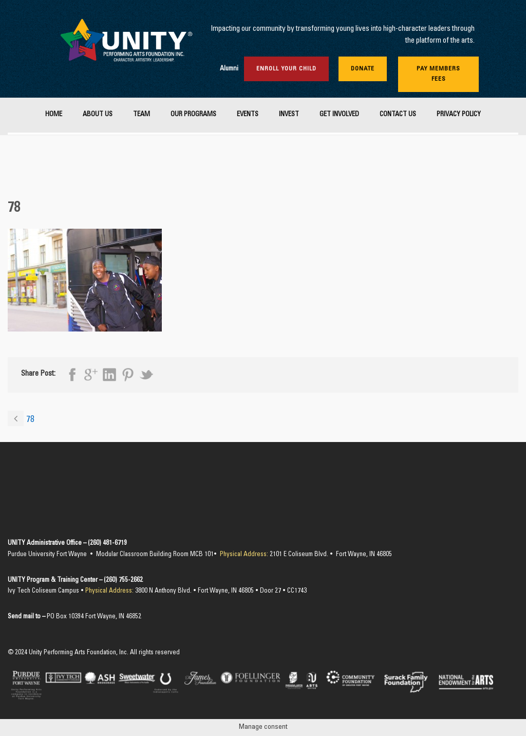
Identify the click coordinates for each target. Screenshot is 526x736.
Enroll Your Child (286, 69)
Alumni (229, 69)
